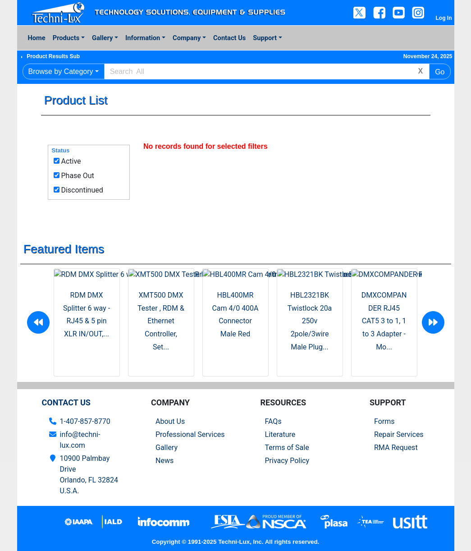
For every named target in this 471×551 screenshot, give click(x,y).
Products (66, 38)
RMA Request (396, 447)
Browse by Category (60, 71)
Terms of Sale (287, 447)
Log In (444, 18)
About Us (170, 421)
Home (37, 38)
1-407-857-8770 (85, 421)
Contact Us (229, 38)
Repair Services (399, 434)
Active (71, 161)
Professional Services (190, 434)
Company (187, 38)
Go (439, 72)
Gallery (102, 38)
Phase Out (77, 175)
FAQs (273, 421)
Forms (384, 421)
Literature (280, 434)
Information (142, 38)
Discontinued (82, 190)
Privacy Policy (287, 460)
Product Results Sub (53, 56)
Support (265, 38)
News (164, 460)
